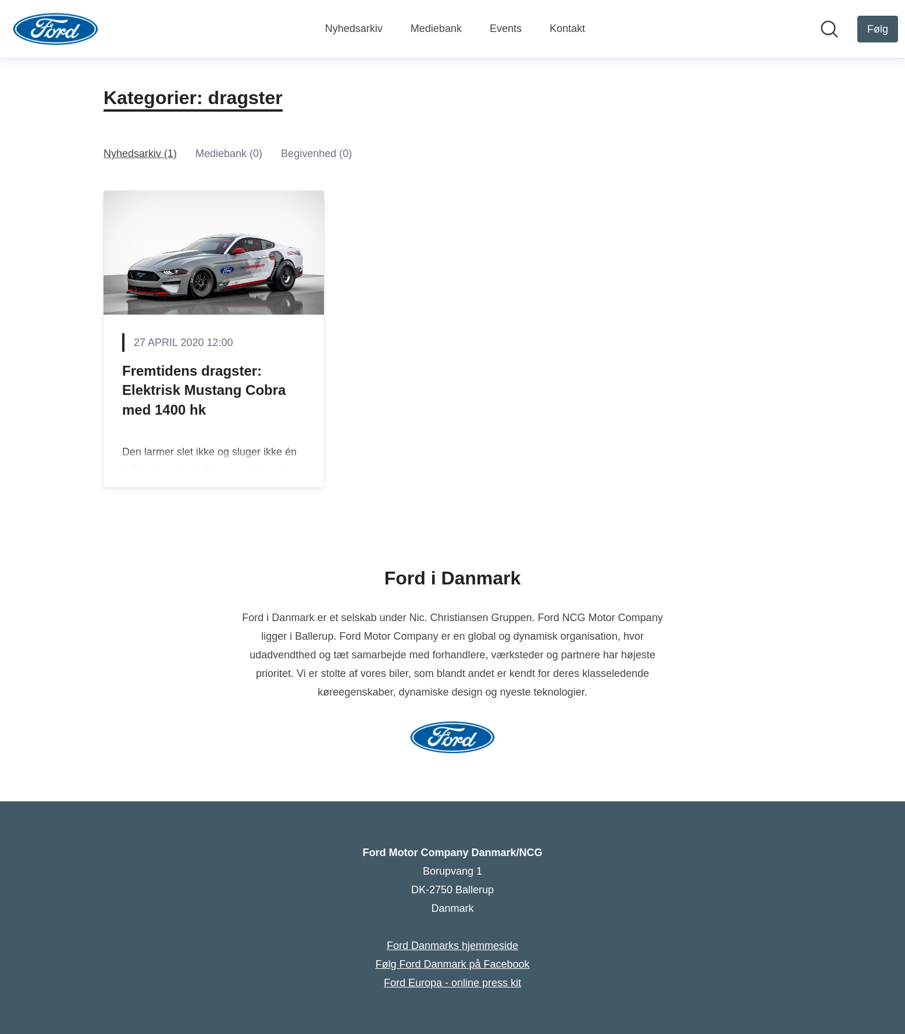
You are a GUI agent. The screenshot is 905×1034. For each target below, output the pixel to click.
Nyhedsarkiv (354, 28)
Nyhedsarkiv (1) (140, 153)
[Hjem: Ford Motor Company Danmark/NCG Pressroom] (55, 29)
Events (506, 28)
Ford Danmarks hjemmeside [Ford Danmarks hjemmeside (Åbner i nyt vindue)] (452, 945)
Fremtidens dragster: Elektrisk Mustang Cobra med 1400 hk (204, 390)
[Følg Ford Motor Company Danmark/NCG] (877, 29)
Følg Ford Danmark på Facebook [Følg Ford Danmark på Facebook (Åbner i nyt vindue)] (452, 964)
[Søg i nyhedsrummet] (829, 29)
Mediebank (436, 28)
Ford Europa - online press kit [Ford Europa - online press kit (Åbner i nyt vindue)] (452, 983)
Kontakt (567, 28)
